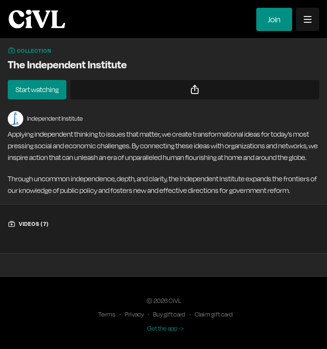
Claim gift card (214, 314)
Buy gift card (169, 314)
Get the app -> (165, 328)
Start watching (37, 89)
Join (274, 19)
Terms (106, 314)
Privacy (134, 314)
